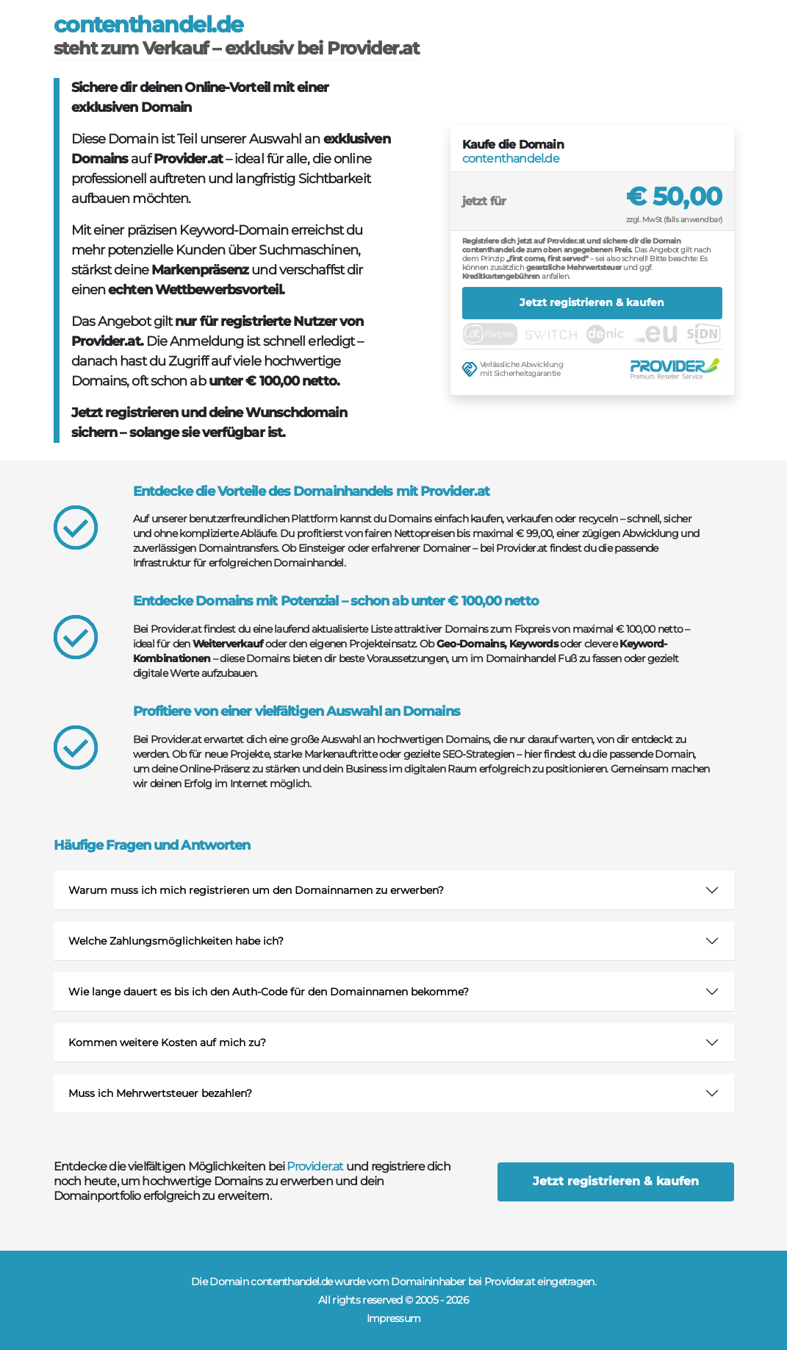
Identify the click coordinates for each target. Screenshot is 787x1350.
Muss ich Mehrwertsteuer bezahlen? (160, 1093)
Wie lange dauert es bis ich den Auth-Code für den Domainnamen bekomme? (268, 991)
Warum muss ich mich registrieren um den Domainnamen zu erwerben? (256, 890)
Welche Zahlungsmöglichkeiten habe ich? (176, 941)
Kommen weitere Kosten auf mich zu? (167, 1042)
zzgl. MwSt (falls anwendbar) (674, 219)
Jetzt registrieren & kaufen (592, 302)
